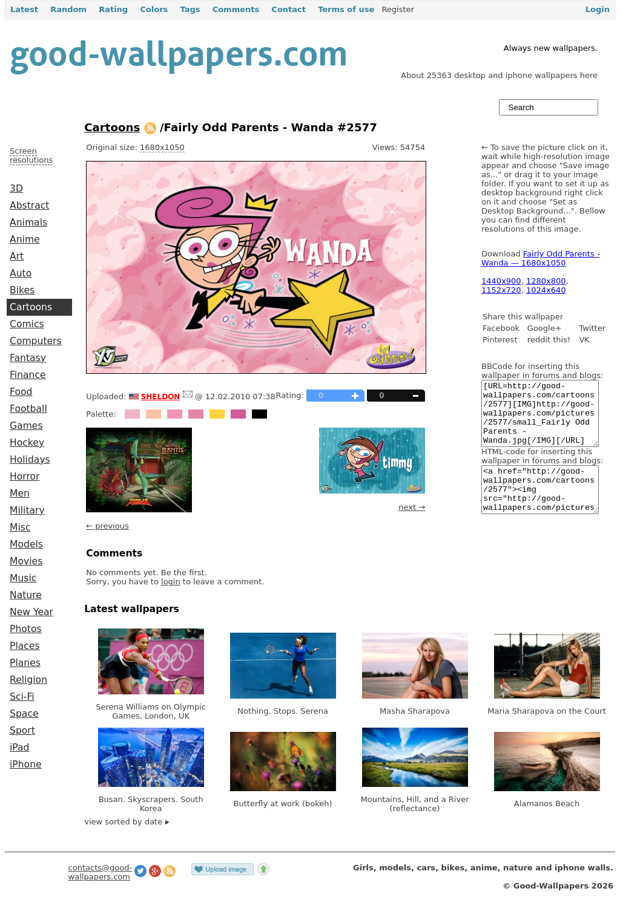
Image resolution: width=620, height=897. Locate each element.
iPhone (26, 764)
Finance (28, 375)
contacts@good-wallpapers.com (100, 872)
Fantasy (28, 358)
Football (28, 408)
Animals (28, 222)
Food (21, 392)
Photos (26, 629)
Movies (26, 561)
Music (23, 578)
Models (26, 544)
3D (16, 188)
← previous (107, 525)
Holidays (30, 459)
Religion (28, 679)
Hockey (27, 442)
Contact (288, 9)
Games (26, 425)
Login (597, 9)
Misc (20, 527)
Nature (26, 595)
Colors (154, 9)
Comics (27, 324)
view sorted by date (127, 821)
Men (20, 493)
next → (411, 507)
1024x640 (546, 290)
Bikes (22, 290)
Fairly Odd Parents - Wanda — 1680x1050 (540, 258)
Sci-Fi (22, 696)
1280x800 (546, 280)
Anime (25, 239)
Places (25, 646)
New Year (31, 612)
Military (27, 510)
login (170, 581)
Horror (24, 476)
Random (68, 9)
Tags (190, 9)
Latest (24, 9)
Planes (25, 662)
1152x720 (501, 290)
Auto (20, 273)
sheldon (160, 396)
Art (17, 256)
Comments (236, 9)
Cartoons (31, 307)
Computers (36, 341)
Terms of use (346, 9)
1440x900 (501, 280)
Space (24, 713)
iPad (20, 747)
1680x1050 (162, 147)
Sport (22, 730)
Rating (113, 9)
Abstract (29, 205)
